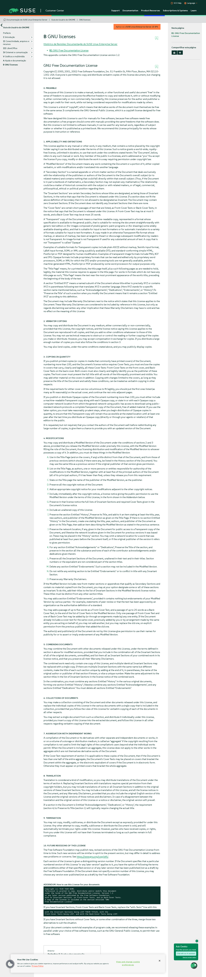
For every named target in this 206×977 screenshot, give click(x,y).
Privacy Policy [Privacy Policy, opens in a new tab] (38, 966)
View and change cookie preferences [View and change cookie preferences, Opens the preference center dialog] (128, 963)
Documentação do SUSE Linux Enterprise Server (26, 20)
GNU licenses (84, 20)
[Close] (159, 961)
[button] (10, 964)
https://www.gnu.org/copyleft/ (92, 856)
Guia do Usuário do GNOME (63, 20)
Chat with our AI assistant (186, 953)
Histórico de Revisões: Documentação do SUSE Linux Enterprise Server (80, 44)
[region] (88, 963)
